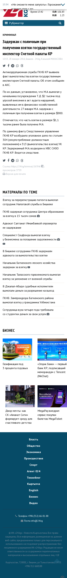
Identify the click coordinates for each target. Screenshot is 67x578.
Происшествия (33, 458)
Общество (33, 446)
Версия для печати (14, 173)
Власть (33, 439)
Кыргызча (33, 484)
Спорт (33, 465)
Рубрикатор (14, 23)
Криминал (9, 34)
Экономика (33, 452)
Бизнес (33, 496)
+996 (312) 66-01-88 (38, 516)
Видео (33, 503)
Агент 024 (33, 471)
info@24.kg (37, 520)
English (33, 490)
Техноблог (33, 477)
